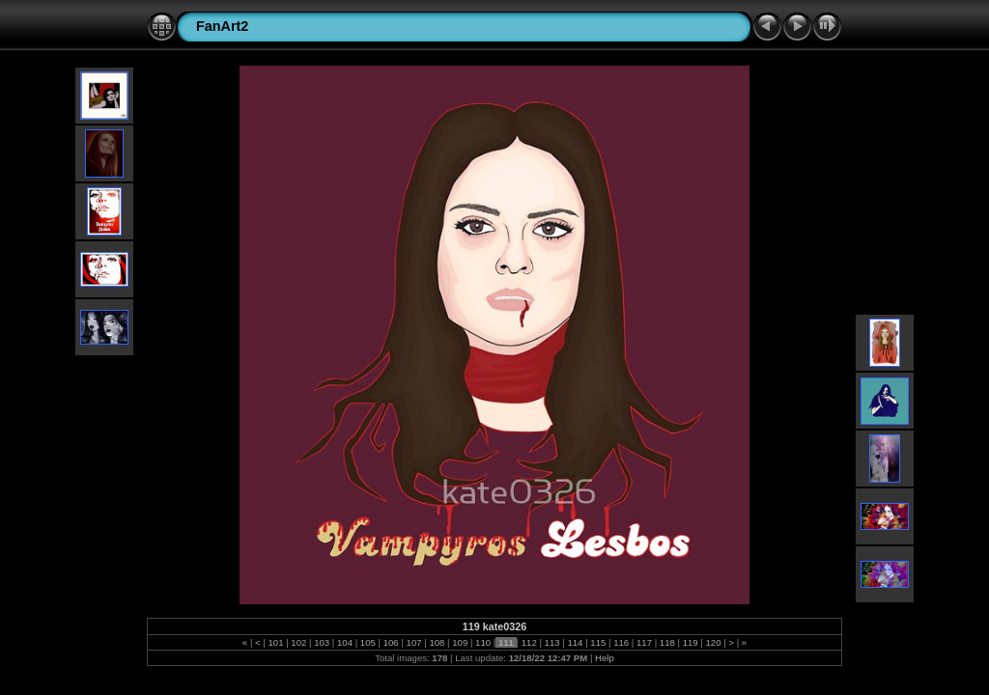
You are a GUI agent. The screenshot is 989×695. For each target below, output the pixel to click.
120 (713, 642)
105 (367, 642)
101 (276, 642)
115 (598, 642)
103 (322, 642)
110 (482, 642)
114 (575, 642)
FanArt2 (222, 26)
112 (529, 642)
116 (620, 642)
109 (460, 642)
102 (299, 642)
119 (690, 642)
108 (437, 642)
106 (391, 642)
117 (644, 642)
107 (414, 642)
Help (604, 658)
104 (344, 642)
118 (667, 642)
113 (552, 642)
